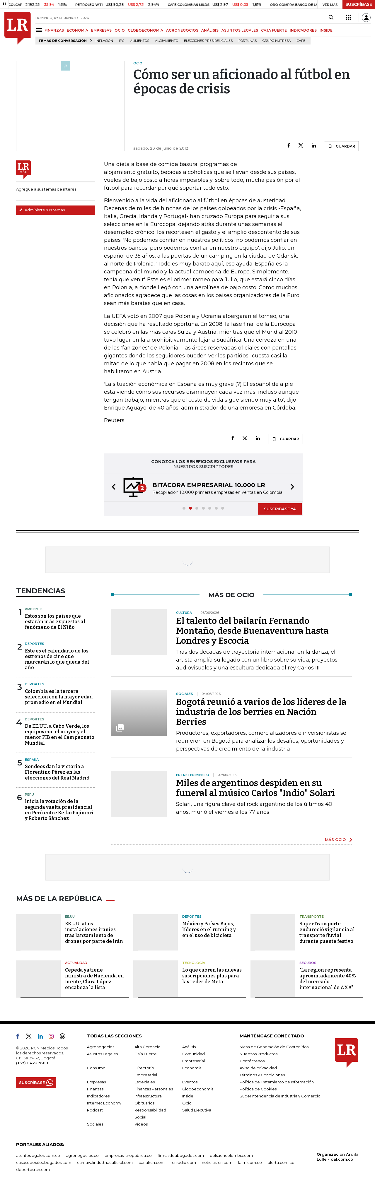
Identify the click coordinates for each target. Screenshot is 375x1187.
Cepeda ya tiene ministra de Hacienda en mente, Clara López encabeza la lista (94, 978)
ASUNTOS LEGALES (239, 30)
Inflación (104, 41)
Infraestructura (148, 1096)
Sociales (95, 1124)
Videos (141, 1124)
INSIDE (326, 30)
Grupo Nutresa (276, 41)
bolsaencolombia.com (231, 1155)
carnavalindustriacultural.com (105, 1162)
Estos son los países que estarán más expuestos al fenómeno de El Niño (55, 621)
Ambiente (33, 609)
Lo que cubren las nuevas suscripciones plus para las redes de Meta (212, 975)
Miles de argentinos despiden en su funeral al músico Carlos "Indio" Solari (255, 788)
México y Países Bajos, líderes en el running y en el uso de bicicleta (209, 929)
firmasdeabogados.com (181, 1155)
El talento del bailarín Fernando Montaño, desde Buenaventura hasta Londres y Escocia (252, 631)
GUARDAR (341, 146)
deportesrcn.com (33, 1169)
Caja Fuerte (145, 1053)
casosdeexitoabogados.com (43, 1162)
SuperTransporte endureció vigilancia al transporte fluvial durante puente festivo (327, 932)
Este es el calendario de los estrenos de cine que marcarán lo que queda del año (57, 659)
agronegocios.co (82, 1155)
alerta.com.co (281, 1162)
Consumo (96, 1068)
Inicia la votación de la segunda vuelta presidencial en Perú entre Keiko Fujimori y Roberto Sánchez (59, 810)
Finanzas (95, 1089)
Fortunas (247, 41)
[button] (112, 487)
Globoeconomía (198, 1089)
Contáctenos (252, 1060)
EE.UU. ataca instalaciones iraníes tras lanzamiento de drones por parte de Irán (94, 932)
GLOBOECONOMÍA (145, 30)
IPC (121, 41)
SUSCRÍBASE (358, 4)
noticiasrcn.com (217, 1162)
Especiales (144, 1082)
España (32, 760)
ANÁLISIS (210, 30)
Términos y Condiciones (262, 1075)
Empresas (96, 1082)
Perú (29, 794)
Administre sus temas (42, 210)
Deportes (34, 644)
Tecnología (193, 963)
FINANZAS (54, 30)
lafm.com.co (250, 1162)
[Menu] (40, 30)
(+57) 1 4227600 (32, 1063)
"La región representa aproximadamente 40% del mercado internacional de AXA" (327, 978)
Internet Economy (104, 1103)
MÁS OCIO (335, 839)
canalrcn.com (152, 1162)
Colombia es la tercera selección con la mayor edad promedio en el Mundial (59, 696)
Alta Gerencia (147, 1046)
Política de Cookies (258, 1089)
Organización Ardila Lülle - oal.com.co (338, 1157)
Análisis (189, 1046)
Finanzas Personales (153, 1089)
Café (301, 41)
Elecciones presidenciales (208, 41)
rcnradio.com (183, 1162)
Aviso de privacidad (258, 1068)
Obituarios (144, 1103)
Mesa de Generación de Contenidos (274, 1046)
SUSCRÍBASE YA (280, 508)
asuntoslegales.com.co (38, 1155)
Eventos (189, 1082)
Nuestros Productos (258, 1053)
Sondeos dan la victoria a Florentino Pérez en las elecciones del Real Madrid (57, 772)
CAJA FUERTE (274, 30)
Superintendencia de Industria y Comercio (280, 1096)
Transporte (311, 916)
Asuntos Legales (102, 1053)
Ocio (187, 1103)
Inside (187, 1096)
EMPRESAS (101, 30)
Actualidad (76, 963)
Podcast (95, 1110)
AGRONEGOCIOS (182, 30)
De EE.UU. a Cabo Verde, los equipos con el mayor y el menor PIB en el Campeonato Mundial (59, 734)
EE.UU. (70, 916)
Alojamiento (166, 41)
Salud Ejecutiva (196, 1110)
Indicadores (98, 1096)
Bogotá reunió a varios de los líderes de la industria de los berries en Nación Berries (261, 712)
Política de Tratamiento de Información (277, 1082)
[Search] (331, 17)
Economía (192, 1068)
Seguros (307, 963)
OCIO (120, 30)
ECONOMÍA (77, 30)
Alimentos (139, 41)
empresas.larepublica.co (128, 1155)
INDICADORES (303, 30)
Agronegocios (100, 1046)
